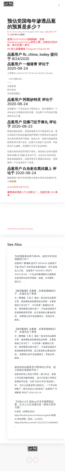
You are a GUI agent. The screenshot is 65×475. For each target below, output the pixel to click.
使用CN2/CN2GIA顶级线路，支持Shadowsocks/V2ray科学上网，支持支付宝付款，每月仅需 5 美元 (32, 42)
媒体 (51, 32)
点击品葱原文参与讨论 (18, 187)
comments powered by (20, 229)
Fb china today (16, 32)
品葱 (46, 32)
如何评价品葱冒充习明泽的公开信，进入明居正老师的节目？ (35, 368)
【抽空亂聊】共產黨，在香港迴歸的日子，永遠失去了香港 (35, 292)
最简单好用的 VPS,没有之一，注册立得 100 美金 (32, 194)
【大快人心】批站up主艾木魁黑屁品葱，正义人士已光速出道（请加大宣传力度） (35, 404)
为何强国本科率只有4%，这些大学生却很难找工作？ (36, 257)
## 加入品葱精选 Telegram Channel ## (28, 48)
